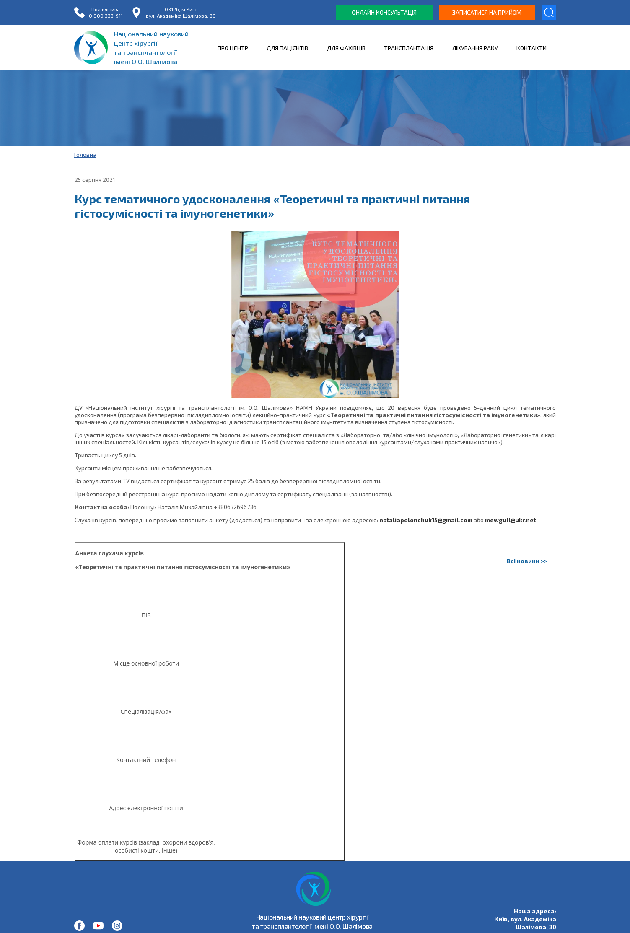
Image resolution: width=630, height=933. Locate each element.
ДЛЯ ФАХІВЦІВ (346, 48)
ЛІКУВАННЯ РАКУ (475, 48)
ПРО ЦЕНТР (233, 48)
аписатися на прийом (486, 12)
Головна (85, 154)
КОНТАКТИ (531, 48)
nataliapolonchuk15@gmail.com (425, 520)
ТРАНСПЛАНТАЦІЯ (408, 48)
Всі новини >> (527, 561)
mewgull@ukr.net (510, 520)
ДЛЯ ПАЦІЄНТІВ (287, 48)
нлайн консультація (384, 12)
